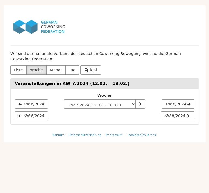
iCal (90, 70)
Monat (56, 70)
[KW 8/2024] (178, 104)
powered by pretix (142, 134)
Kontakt (58, 134)
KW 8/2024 (177, 116)
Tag (72, 70)
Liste (18, 70)
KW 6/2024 (31, 116)
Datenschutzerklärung (84, 134)
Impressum (114, 134)
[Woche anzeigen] (140, 104)
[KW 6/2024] (31, 104)
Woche (36, 70)
